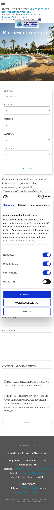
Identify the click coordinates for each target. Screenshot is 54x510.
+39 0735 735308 (39, 9)
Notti (8, 104)
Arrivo (8, 91)
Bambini (9, 134)
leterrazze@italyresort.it (17, 12)
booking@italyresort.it (15, 17)
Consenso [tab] (8, 205)
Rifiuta (27, 311)
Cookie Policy (27, 446)
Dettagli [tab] (22, 205)
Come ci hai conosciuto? (27, 369)
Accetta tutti (27, 294)
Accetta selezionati (27, 303)
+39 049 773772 (31, 14)
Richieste (27, 345)
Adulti (8, 119)
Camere (9, 148)
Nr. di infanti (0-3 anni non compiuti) (27, 318)
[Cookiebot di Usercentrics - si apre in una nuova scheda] (38, 197)
